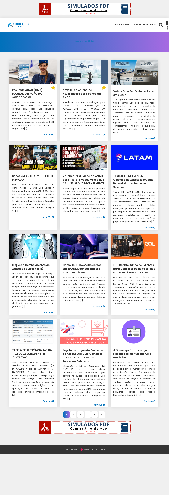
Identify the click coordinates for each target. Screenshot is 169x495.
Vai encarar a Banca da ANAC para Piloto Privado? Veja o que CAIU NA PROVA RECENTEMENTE (83, 179)
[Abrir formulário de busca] (161, 25)
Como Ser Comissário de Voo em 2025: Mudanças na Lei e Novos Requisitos (84, 265)
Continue (48, 134)
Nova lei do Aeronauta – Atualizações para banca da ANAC (81, 93)
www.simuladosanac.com (94, 445)
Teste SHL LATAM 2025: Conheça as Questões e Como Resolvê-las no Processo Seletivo (133, 179)
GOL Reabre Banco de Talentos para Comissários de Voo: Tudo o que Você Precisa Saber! (133, 265)
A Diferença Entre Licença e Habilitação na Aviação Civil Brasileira (131, 350)
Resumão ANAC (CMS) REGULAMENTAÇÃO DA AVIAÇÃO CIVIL (32, 93)
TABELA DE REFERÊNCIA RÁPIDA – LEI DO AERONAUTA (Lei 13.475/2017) (32, 350)
